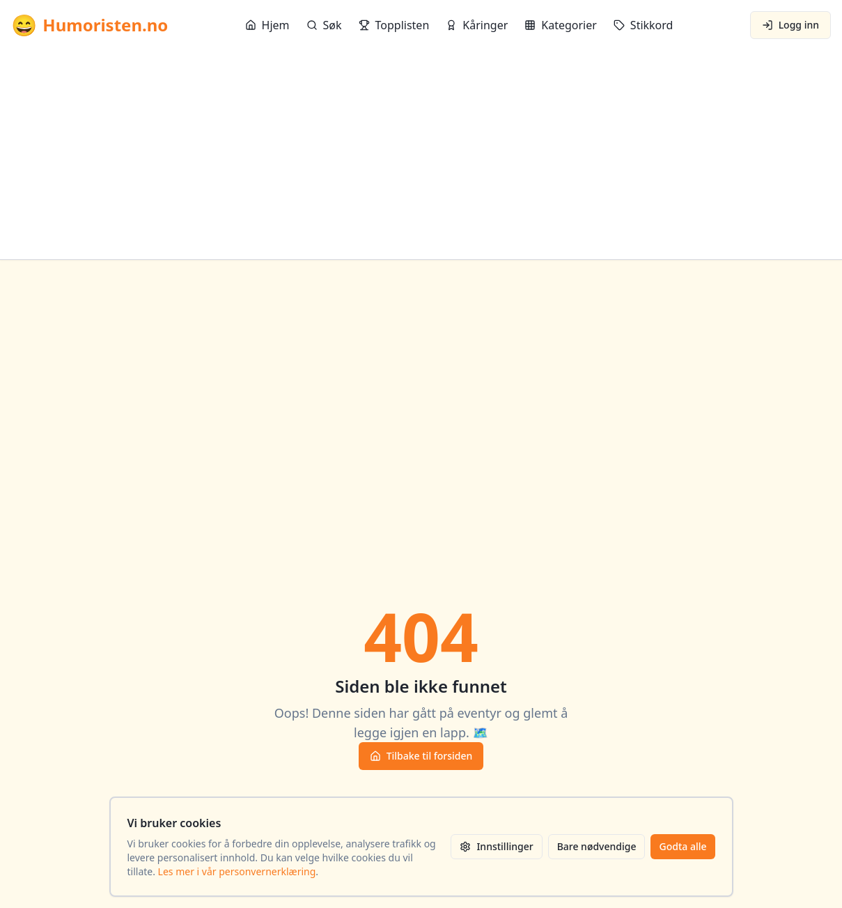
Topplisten (394, 25)
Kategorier (560, 25)
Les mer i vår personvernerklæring (237, 871)
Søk (324, 25)
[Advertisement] (421, 154)
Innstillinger (496, 846)
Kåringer (477, 25)
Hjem (267, 25)
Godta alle (682, 846)
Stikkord (643, 25)
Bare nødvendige (597, 846)
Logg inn (790, 24)
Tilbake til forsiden (421, 755)
